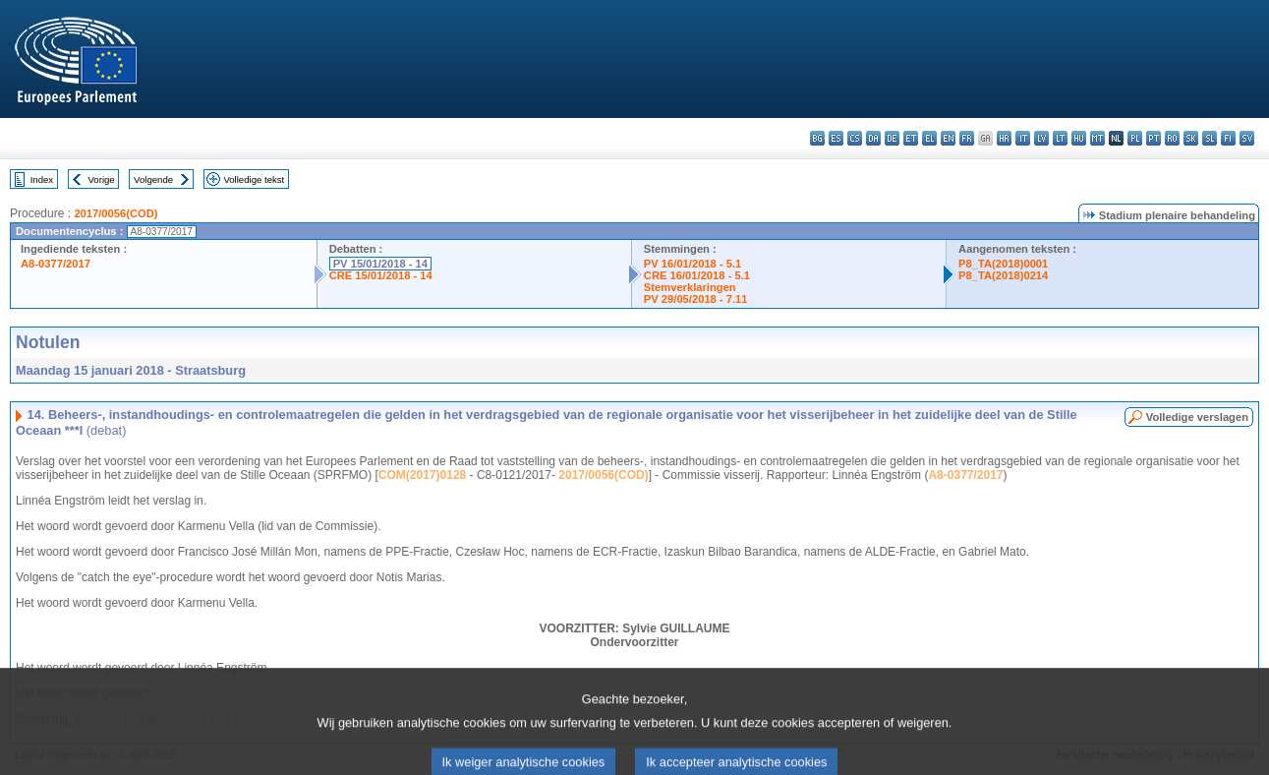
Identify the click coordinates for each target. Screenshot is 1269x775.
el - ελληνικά (929, 138)
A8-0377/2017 (55, 263)
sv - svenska (1247, 138)
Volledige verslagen (1197, 417)
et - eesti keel (910, 138)
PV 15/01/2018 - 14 (380, 263)
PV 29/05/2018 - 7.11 (696, 299)
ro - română (1172, 138)
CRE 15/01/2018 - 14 (381, 275)
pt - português (1153, 138)
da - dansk (873, 138)
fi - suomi (1228, 138)
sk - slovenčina (1190, 138)
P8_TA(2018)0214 (1003, 275)
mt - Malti (1097, 138)
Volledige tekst (253, 179)
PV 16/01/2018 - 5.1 (693, 263)
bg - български (817, 138)
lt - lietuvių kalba (1060, 138)
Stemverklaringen (690, 287)
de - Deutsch (892, 138)
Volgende (153, 179)
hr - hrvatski (1004, 138)
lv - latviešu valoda (1041, 138)
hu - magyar (1078, 138)
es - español (836, 138)
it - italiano (1022, 138)
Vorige (101, 179)
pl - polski (1134, 138)
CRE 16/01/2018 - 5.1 (697, 275)
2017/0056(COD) (115, 213)
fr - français (966, 138)
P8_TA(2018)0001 (1003, 263)
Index (41, 179)
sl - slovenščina (1209, 138)
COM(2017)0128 (422, 475)
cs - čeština (854, 138)
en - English (948, 138)
